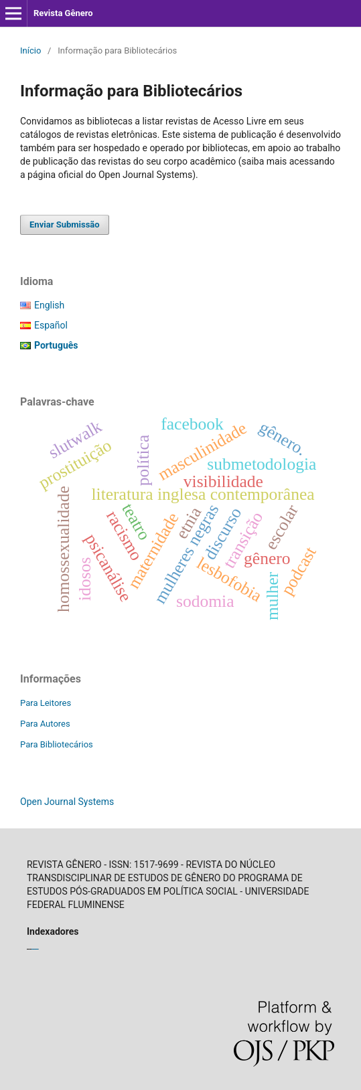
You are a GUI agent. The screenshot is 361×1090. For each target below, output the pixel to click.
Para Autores (45, 724)
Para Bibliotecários (56, 744)
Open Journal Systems (67, 801)
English (49, 305)
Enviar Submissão (64, 224)
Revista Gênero (63, 13)
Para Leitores (45, 703)
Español (51, 325)
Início (30, 51)
